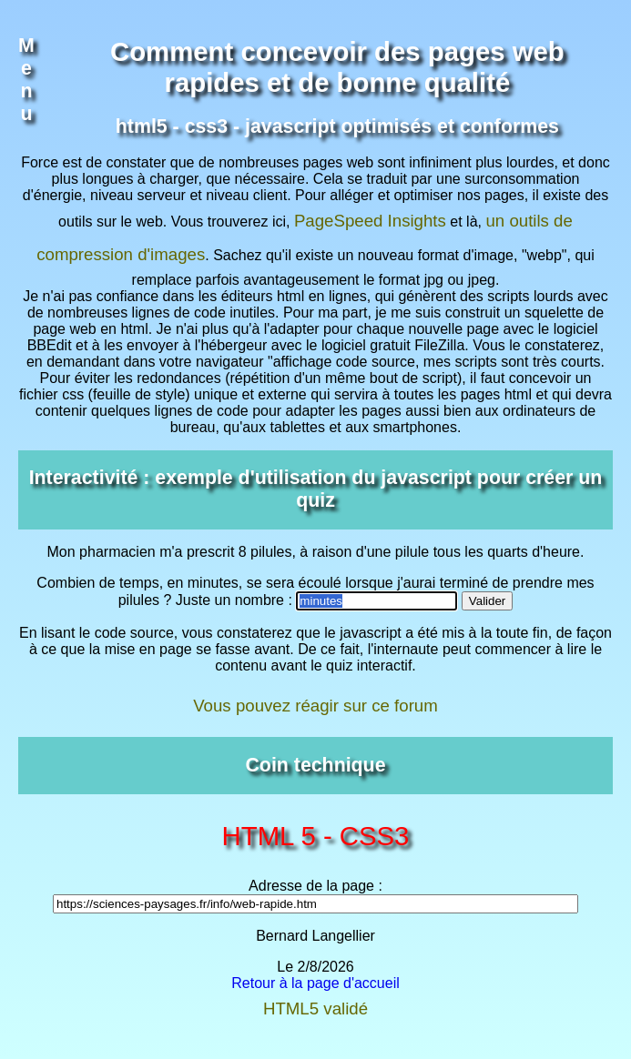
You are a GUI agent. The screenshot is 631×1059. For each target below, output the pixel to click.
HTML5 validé (315, 1008)
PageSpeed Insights (370, 220)
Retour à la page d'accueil (315, 983)
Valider (487, 601)
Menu (26, 80)
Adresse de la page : (315, 885)
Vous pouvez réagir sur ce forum (315, 705)
